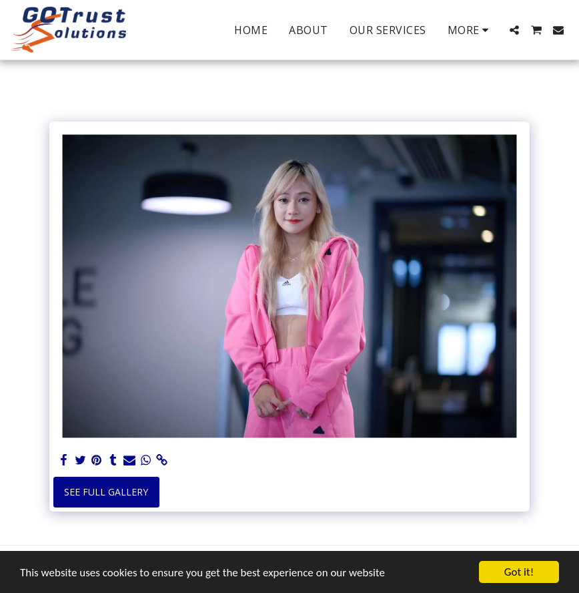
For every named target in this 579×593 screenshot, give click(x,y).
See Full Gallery (106, 491)
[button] (514, 30)
